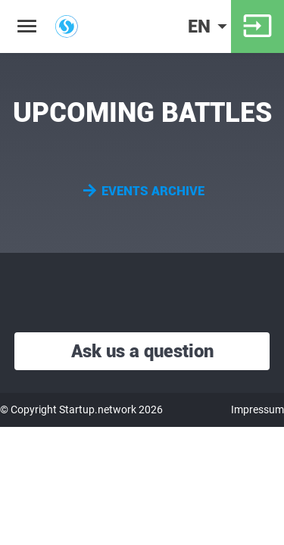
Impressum (257, 409)
